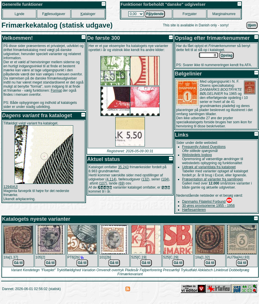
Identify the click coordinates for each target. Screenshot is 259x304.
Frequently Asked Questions (204, 147)
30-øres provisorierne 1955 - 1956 (208, 206)
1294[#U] (10, 187)
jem (252, 25)
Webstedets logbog (197, 155)
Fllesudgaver (53, 14)
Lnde (19, 14)
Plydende (154, 14)
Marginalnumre (223, 14)
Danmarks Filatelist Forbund (204, 202)
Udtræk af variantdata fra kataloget (209, 167)
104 (165, 179)
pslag (227, 55)
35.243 (123, 167)
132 (145, 179)
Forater (190, 14)
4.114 (111, 179)
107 (103, 183)
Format (56, 90)
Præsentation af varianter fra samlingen (212, 179)
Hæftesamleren (194, 210)
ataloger (87, 14)
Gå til (18, 263)
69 (121, 183)
